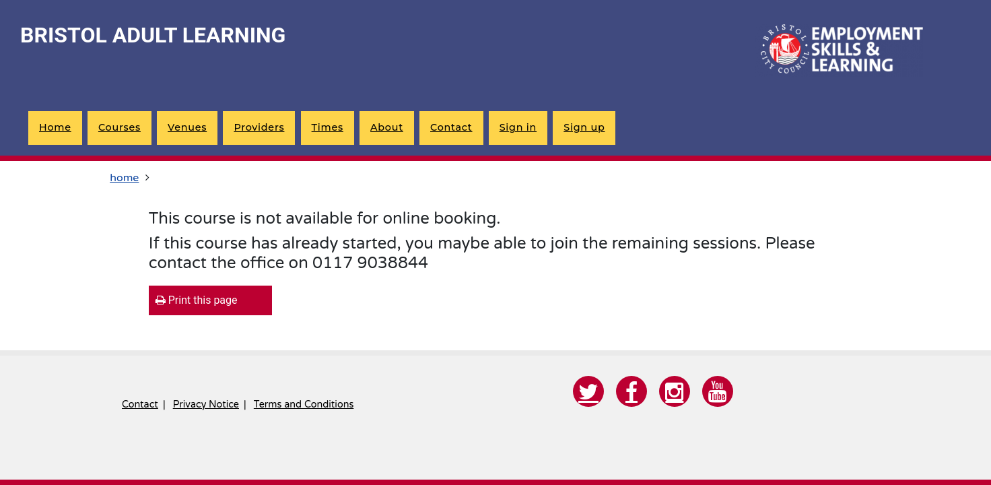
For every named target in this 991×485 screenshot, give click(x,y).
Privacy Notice (206, 404)
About (386, 127)
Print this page (197, 300)
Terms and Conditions (303, 404)
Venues (187, 127)
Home (55, 127)
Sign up (584, 127)
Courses (119, 127)
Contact (451, 127)
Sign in (518, 127)
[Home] (839, 50)
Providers (259, 127)
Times (327, 127)
